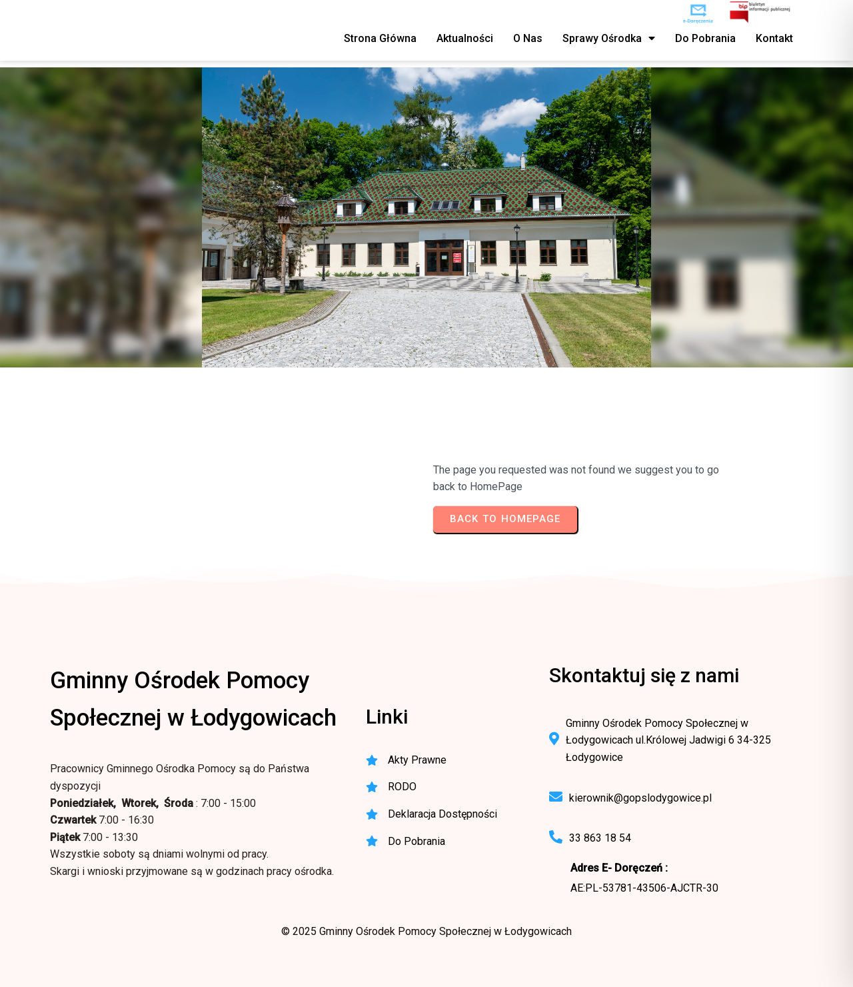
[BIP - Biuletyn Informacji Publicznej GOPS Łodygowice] (760, 13)
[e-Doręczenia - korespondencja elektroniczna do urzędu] (698, 13)
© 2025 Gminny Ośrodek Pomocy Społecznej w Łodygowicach (426, 931)
